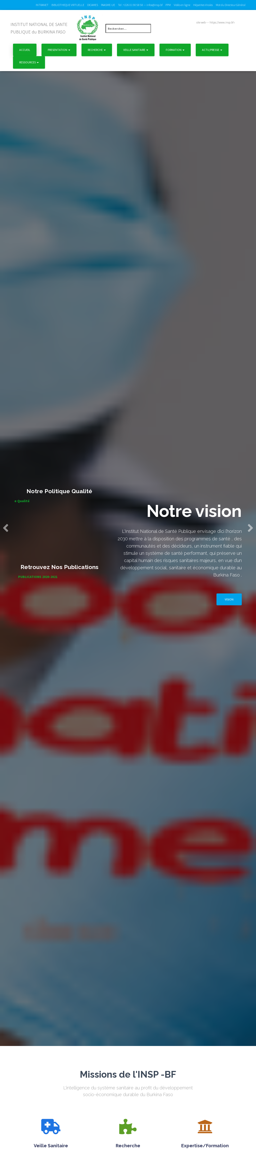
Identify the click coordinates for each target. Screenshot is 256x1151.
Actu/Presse (212, 50)
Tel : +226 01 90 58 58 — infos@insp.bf (140, 5)
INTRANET (42, 5)
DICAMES (92, 5)
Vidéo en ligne (182, 5)
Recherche (97, 50)
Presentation (59, 50)
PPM (168, 5)
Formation (175, 50)
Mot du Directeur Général (231, 5)
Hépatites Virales (203, 5)
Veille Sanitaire (135, 50)
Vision (229, 599)
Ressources (29, 62)
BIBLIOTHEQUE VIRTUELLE (68, 5)
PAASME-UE (108, 5)
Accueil (24, 50)
